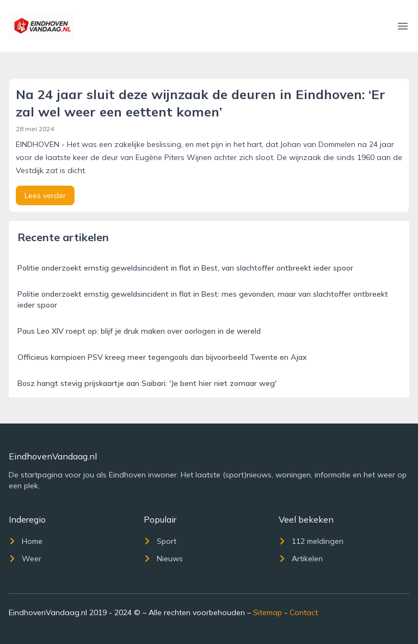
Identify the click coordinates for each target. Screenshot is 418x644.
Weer (25, 558)
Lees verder (45, 195)
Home (25, 541)
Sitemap (267, 612)
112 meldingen (311, 541)
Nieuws (163, 558)
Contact (304, 612)
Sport (160, 541)
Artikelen (301, 558)
